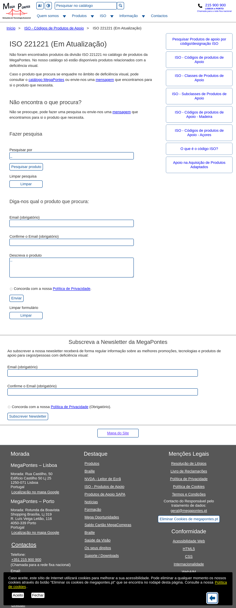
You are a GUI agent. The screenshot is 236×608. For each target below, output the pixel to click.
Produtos (79, 16)
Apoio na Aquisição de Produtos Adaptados (199, 164)
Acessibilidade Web (189, 541)
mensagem (105, 80)
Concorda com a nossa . (50, 289)
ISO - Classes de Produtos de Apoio (199, 78)
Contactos (159, 16)
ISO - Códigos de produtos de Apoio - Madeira (199, 114)
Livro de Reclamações (189, 471)
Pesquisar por (71, 153)
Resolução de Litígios (188, 463)
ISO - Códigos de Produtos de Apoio (54, 28)
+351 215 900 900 (26, 560)
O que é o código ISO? (199, 149)
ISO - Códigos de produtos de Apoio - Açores (199, 132)
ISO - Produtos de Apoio (104, 486)
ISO (103, 16)
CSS (189, 556)
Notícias (91, 502)
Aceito (18, 595)
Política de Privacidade (71, 289)
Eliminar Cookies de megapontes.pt (189, 519)
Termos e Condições (189, 494)
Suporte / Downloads (101, 556)
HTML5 (189, 549)
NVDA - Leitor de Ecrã (102, 479)
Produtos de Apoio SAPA (104, 494)
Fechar (38, 595)
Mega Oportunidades (101, 517)
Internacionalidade (189, 564)
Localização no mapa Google (35, 492)
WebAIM (189, 572)
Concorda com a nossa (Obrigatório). (59, 407)
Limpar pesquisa (26, 181)
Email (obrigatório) (71, 221)
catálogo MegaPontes (46, 80)
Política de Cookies (189, 486)
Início (11, 28)
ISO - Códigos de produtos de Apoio (199, 59)
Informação (128, 16)
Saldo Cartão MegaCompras (107, 525)
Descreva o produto (71, 265)
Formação (92, 509)
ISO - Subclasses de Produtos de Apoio (199, 96)
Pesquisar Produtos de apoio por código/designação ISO (199, 41)
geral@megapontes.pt (189, 511)
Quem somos (48, 16)
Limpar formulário (26, 312)
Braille (89, 471)
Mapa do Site (118, 433)
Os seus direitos (97, 548)
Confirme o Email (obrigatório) (71, 240)
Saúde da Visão (97, 540)
